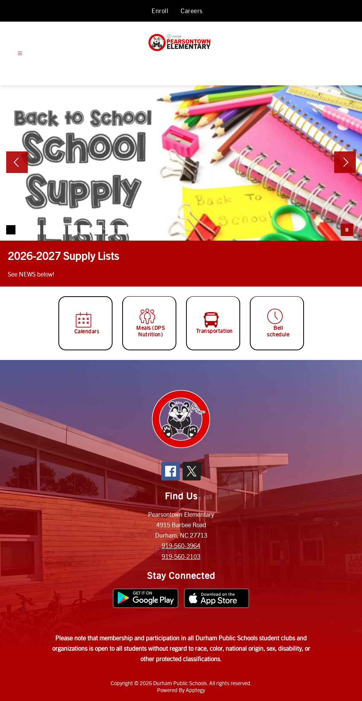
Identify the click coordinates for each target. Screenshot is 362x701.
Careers (192, 11)
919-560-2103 (181, 556)
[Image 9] (109, 229)
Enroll (160, 11)
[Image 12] (147, 229)
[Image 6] (72, 229)
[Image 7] (85, 229)
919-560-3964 (181, 545)
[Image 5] (60, 229)
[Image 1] (10, 229)
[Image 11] (134, 229)
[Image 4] (48, 229)
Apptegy (195, 689)
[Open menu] (19, 53)
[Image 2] (23, 229)
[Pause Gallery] (347, 230)
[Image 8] (97, 229)
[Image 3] (35, 229)
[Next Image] (345, 163)
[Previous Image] (17, 163)
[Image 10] (122, 229)
